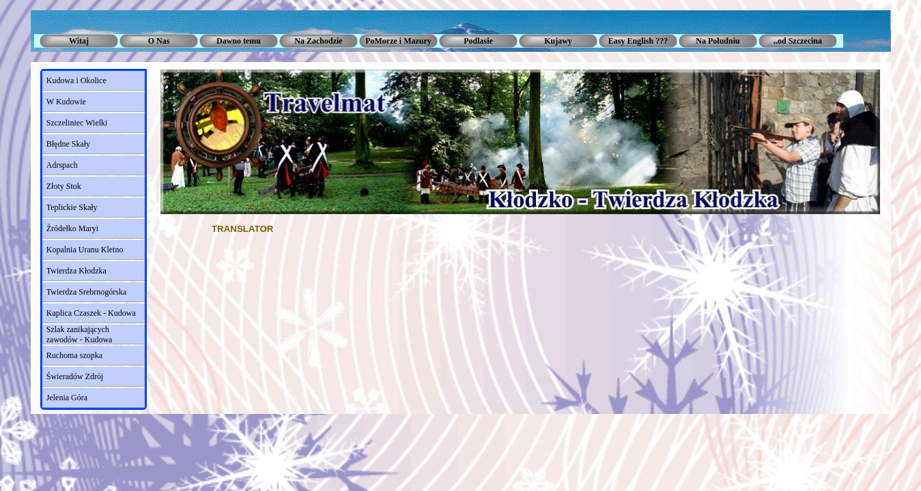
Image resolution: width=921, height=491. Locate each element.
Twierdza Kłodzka (76, 271)
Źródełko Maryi (72, 228)
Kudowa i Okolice (76, 80)
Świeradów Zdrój (75, 376)
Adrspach (62, 165)
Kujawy (558, 41)
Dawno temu (238, 41)
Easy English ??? (638, 41)
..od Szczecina (798, 41)
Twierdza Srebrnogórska (86, 292)
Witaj (79, 41)
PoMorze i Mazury (398, 41)
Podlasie (478, 41)
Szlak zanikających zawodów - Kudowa (79, 334)
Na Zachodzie (318, 41)
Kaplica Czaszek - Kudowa (91, 313)
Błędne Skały (68, 144)
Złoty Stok (63, 186)
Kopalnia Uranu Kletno (85, 249)
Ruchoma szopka (74, 355)
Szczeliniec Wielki (77, 123)
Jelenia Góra (66, 397)
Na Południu (717, 41)
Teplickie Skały (72, 207)
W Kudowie (66, 101)
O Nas (159, 41)
